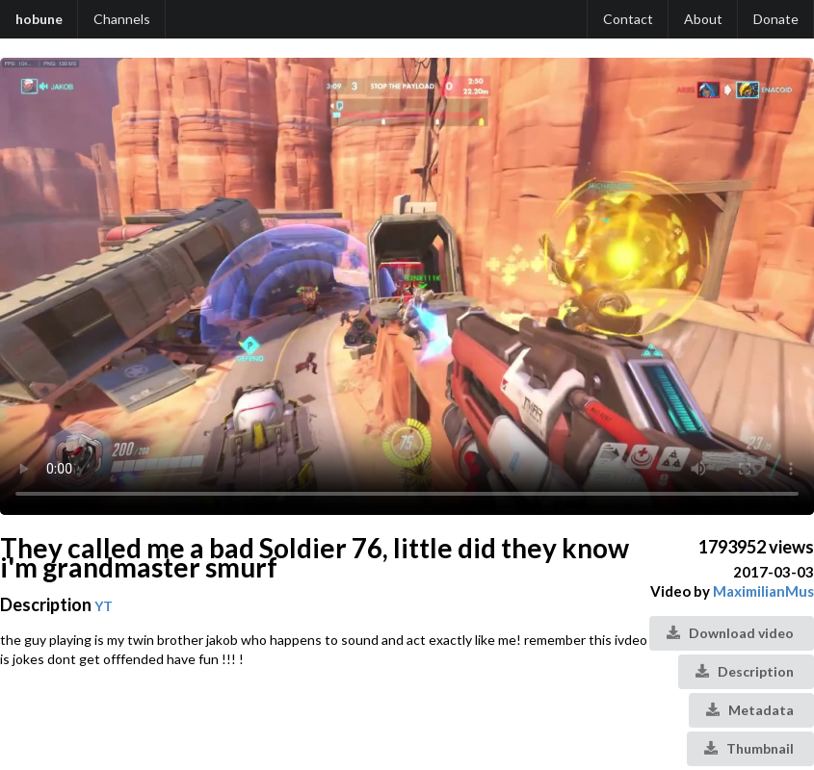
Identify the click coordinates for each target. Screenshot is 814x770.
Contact (628, 19)
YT (103, 606)
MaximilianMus (763, 591)
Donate (776, 19)
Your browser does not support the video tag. (407, 286)
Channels (121, 19)
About (703, 19)
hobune (39, 19)
